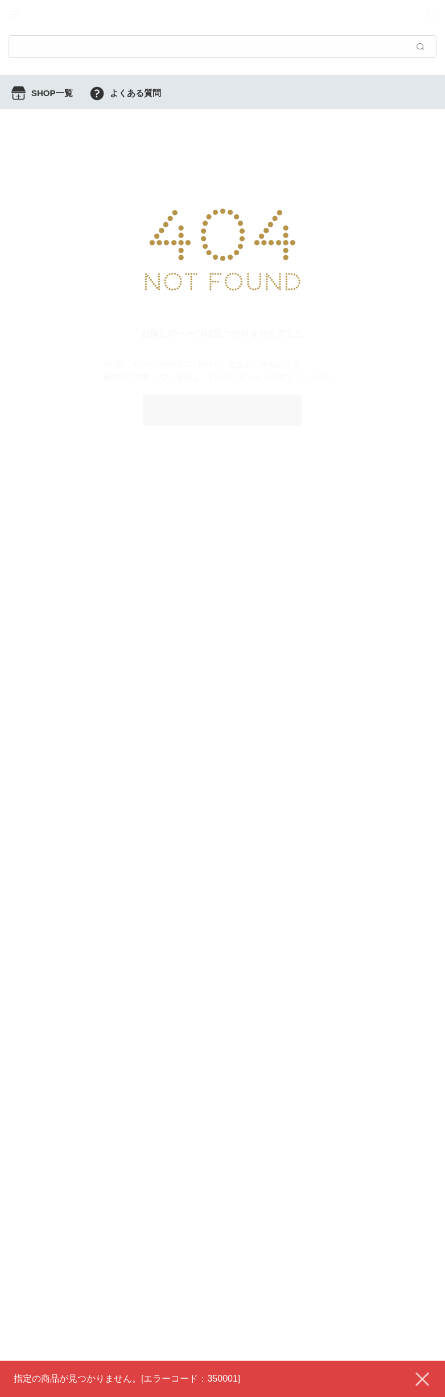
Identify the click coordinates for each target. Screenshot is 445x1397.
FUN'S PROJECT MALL (222, 410)
